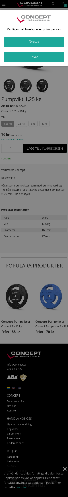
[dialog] (34, 38)
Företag (33, 42)
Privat (34, 57)
